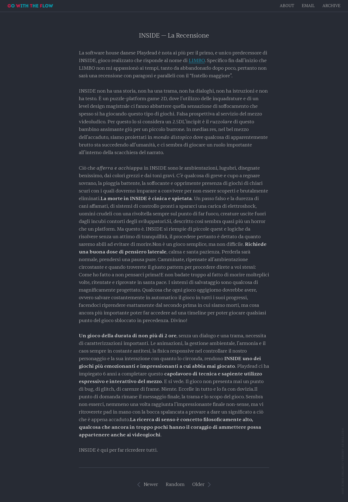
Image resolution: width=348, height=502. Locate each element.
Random (175, 484)
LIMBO (197, 60)
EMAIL (308, 6)
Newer (151, 484)
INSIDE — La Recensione (174, 35)
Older (198, 484)
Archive (331, 6)
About (287, 6)
